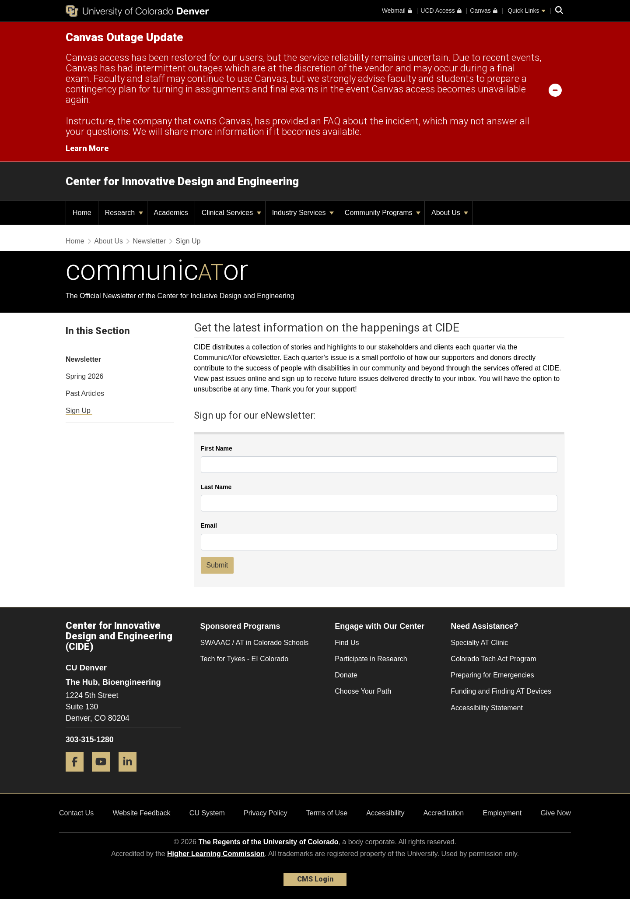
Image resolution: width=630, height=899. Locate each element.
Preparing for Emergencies (492, 675)
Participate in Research (371, 659)
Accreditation (444, 813)
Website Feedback (141, 813)
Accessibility (385, 813)
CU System (207, 813)
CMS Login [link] (315, 879)
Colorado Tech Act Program (493, 659)
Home (75, 241)
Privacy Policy (265, 813)
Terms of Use (326, 813)
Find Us (347, 642)
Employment (502, 813)
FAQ (331, 121)
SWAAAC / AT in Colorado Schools (254, 642)
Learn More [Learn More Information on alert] (87, 148)
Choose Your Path (363, 691)
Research (124, 212)
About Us (449, 212)
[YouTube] (104, 775)
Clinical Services (231, 212)
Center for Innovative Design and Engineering (182, 181)
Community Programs (382, 212)
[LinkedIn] (131, 775)
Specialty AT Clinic (479, 642)
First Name (216, 448)
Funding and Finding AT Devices (501, 691)
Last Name (216, 487)
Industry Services (303, 212)
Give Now (556, 813)
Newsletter (149, 241)
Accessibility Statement (487, 708)
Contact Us (76, 813)
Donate (346, 675)
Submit (217, 565)
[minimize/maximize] (555, 89)
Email (209, 525)
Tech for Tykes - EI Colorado (244, 659)
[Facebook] (78, 775)
